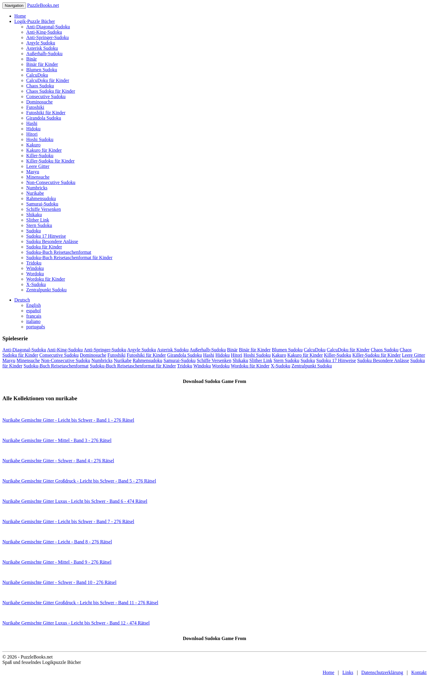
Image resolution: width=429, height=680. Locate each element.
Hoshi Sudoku (39, 139)
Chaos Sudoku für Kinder (50, 91)
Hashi (31, 123)
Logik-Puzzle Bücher (34, 21)
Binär (31, 58)
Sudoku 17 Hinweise (46, 236)
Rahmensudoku (41, 198)
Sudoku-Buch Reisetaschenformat (58, 252)
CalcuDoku (37, 75)
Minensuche (37, 177)
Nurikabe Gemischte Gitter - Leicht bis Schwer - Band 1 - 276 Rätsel (68, 420)
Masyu (32, 171)
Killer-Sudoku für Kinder (50, 160)
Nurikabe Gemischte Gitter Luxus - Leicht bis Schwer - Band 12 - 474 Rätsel (76, 622)
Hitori (32, 134)
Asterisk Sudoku (42, 48)
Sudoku (33, 230)
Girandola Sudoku (43, 117)
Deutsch (22, 299)
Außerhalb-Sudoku (44, 53)
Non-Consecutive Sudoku (50, 182)
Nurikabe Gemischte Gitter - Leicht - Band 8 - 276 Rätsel (57, 541)
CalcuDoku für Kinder (47, 80)
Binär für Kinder (42, 64)
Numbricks (36, 187)
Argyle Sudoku (40, 42)
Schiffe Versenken (43, 209)
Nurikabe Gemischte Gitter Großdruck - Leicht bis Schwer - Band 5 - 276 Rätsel (79, 480)
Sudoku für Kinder (44, 246)
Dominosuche (39, 101)
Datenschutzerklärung (382, 672)
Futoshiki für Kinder (46, 112)
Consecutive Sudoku (46, 96)
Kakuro (33, 144)
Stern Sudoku (39, 225)
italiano (33, 321)
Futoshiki (35, 107)
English (33, 305)
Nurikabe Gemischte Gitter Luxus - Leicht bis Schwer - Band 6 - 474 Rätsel (74, 501)
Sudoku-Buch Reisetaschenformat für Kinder (69, 257)
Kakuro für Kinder (44, 150)
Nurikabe (35, 193)
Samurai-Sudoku (42, 203)
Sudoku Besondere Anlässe (52, 241)
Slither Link (37, 219)
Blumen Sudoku (41, 69)
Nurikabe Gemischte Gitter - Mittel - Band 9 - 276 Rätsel (56, 562)
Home (20, 15)
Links (347, 672)
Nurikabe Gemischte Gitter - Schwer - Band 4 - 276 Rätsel (58, 460)
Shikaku (34, 214)
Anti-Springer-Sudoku (47, 37)
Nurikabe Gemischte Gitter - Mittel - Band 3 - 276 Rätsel (56, 440)
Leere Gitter (37, 166)
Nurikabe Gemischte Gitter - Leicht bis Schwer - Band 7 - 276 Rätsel (68, 521)
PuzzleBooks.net (43, 5)
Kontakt (419, 672)
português (35, 326)
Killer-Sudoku (39, 155)
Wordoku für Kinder (45, 279)
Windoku (35, 268)
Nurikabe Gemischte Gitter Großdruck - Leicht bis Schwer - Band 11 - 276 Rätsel (80, 602)
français (33, 316)
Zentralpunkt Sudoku (46, 289)
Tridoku (33, 262)
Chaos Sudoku (40, 85)
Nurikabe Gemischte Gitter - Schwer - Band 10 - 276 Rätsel (59, 582)
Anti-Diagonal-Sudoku (48, 26)
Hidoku (33, 128)
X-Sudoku (36, 284)
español (33, 310)
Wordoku (35, 273)
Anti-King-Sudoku (44, 32)
